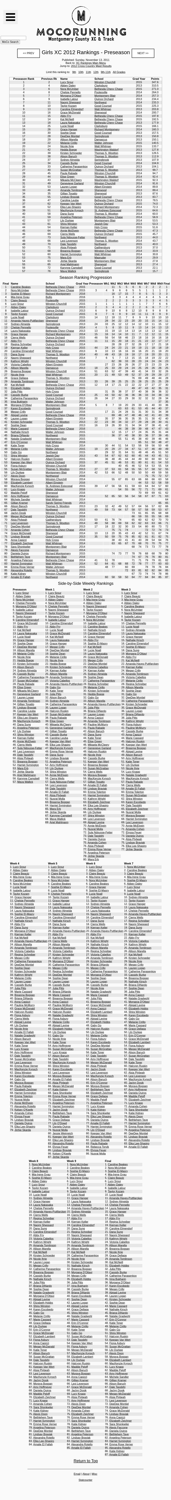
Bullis (49, 297)
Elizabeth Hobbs (21, 388)
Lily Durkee (67, 220)
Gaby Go (16, 452)
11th (88, 72)
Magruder (100, 257)
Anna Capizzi (19, 540)
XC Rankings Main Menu (91, 63)
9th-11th (106, 72)
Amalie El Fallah (20, 577)
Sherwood (100, 112)
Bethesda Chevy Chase (108, 89)
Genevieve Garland (72, 183)
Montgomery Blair (105, 95)
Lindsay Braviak (69, 196)
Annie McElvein (69, 230)
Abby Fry (65, 116)
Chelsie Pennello (70, 92)
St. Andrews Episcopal (107, 210)
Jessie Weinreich (62, 1133)
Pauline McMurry (98, 724)
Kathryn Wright (20, 361)
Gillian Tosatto (68, 193)
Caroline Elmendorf (71, 109)
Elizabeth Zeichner (22, 543)
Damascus (100, 139)
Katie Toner (17, 445)
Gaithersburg (102, 247)
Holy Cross (101, 227)
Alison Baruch (68, 156)
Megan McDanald (21, 516)
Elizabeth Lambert (22, 482)
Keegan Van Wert (70, 203)
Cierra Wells (67, 234)
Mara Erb (66, 257)
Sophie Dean (68, 132)
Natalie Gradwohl (21, 438)
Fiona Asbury (18, 465)
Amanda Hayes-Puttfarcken (27, 320)
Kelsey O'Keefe (24, 1109)
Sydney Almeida (70, 159)
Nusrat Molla (57, 798)
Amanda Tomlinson (71, 190)
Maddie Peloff (19, 492)
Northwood (52, 475)
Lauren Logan (68, 186)
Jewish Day (101, 223)
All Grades (119, 72)
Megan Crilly (18, 411)
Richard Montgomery (107, 129)
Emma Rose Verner (22, 567)
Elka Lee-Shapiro (70, 207)
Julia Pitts (16, 391)
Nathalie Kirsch (20, 432)
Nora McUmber (69, 89)
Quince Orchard (103, 99)
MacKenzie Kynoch (71, 210)
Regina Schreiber (21, 344)
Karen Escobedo (21, 408)
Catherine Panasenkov (74, 166)
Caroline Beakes (21, 287)
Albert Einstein (103, 186)
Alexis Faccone (20, 550)
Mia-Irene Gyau (20, 297)
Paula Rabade (68, 173)
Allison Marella (69, 139)
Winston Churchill (104, 82)
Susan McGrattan (70, 170)
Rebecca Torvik (100, 1146)
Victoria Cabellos (21, 364)
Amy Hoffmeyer (20, 496)
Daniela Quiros (20, 553)
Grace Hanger (68, 129)
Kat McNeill (67, 119)
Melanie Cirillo (68, 143)
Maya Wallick (68, 271)
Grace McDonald (70, 112)
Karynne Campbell (71, 267)
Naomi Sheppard (70, 102)
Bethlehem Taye (20, 556)
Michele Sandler (20, 499)
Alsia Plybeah (68, 247)
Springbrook (101, 136)
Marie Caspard (19, 428)
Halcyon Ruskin (20, 459)
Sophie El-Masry (21, 293)
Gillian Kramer (19, 502)
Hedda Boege (68, 149)
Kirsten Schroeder (71, 153)
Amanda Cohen (20, 529)
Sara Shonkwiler (21, 546)
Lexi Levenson (69, 240)
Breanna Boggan (70, 250)
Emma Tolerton (97, 792)
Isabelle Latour (69, 99)
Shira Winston (68, 223)
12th (95, 72)
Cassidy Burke (69, 163)
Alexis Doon (18, 475)
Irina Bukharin (19, 401)
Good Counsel (103, 105)
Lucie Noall (67, 126)
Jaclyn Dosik (18, 513)
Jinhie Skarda (68, 261)
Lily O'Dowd (59, 1123)
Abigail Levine (19, 415)
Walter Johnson (103, 143)
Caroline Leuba (69, 200)
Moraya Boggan (20, 479)
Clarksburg (100, 85)
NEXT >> (143, 53)
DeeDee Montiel (70, 136)
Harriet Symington (71, 254)
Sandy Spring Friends (59, 502)
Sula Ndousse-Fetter (72, 237)
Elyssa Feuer (133, 832)
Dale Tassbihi (68, 244)
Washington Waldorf (106, 149)
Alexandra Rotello (21, 570)
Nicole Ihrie (67, 146)
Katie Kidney (18, 573)
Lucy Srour (66, 82)
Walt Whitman (102, 109)
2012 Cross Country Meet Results (91, 66)
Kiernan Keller (68, 227)
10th (80, 72)
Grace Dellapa (19, 378)
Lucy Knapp (18, 489)
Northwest (100, 102)
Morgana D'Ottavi (70, 95)
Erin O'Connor (19, 442)
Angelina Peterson (71, 217)
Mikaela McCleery (71, 180)
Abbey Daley (68, 85)
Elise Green (67, 176)
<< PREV (28, 53)
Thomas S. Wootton (106, 153)
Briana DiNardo (20, 435)
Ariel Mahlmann (69, 264)
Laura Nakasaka (70, 122)
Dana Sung (67, 213)
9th (74, 72)
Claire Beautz (19, 300)
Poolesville (100, 92)
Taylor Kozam (68, 105)
